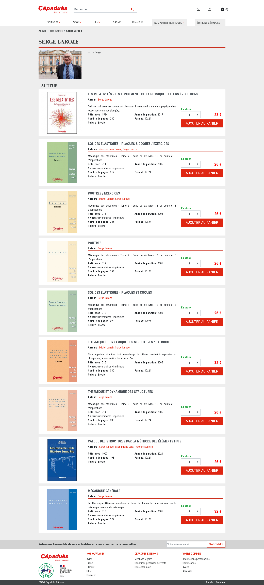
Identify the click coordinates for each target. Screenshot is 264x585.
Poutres (94, 243)
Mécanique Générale (104, 491)
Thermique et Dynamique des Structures (120, 392)
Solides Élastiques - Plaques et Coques (120, 292)
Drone (90, 563)
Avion (89, 559)
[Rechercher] (105, 9)
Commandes (189, 563)
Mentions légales (143, 559)
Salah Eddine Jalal (124, 446)
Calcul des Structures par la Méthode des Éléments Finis (134, 441)
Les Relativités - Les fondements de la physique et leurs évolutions (143, 94)
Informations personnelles (196, 559)
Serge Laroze (105, 99)
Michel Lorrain (106, 198)
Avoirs (186, 567)
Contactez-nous (143, 567)
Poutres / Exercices (104, 193)
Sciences (91, 575)
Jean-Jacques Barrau (110, 149)
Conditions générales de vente (150, 563)
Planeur (90, 567)
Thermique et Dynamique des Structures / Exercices (129, 342)
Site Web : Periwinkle (215, 582)
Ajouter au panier (202, 123)
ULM (89, 571)
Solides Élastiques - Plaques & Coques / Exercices (128, 144)
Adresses (187, 571)
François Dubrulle (144, 446)
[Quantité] (190, 114)
